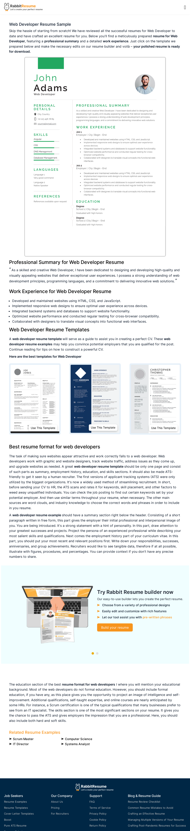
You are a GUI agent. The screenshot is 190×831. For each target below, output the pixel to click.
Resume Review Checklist (144, 801)
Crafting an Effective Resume (146, 813)
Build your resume (115, 627)
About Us (57, 801)
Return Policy (97, 825)
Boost (7, 819)
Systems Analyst (77, 744)
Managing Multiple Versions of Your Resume (156, 819)
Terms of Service (100, 807)
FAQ (92, 801)
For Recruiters (60, 813)
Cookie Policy (97, 819)
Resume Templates (16, 807)
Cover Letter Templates (19, 813)
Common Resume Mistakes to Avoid (150, 807)
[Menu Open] (185, 7)
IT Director (21, 744)
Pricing (55, 807)
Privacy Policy (97, 813)
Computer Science (78, 739)
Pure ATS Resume (15, 825)
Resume (28, 6)
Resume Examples (15, 801)
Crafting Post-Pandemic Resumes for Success (157, 825)
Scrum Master (23, 739)
